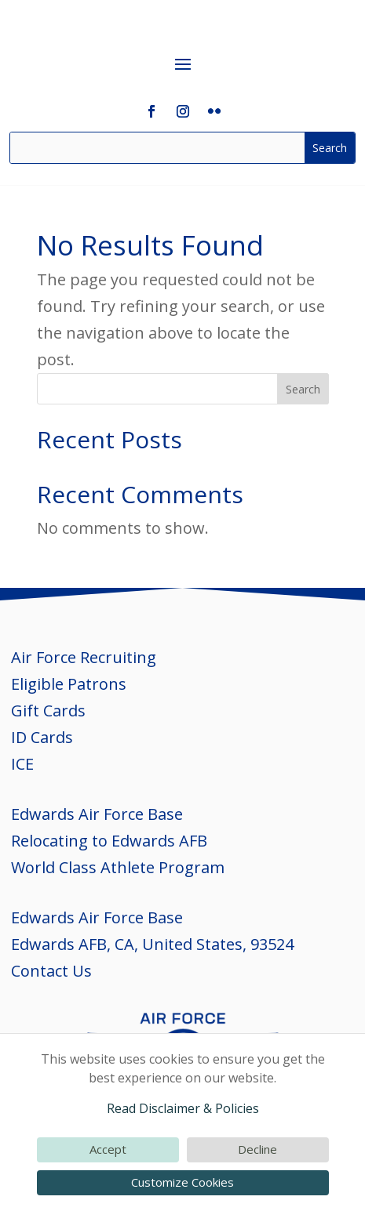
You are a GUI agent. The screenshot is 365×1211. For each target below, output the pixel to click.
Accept (107, 1149)
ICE (22, 763)
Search (303, 389)
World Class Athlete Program (117, 867)
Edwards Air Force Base (97, 814)
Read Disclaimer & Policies (183, 1108)
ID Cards (42, 737)
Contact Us (51, 970)
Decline (257, 1149)
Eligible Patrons (68, 683)
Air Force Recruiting (83, 657)
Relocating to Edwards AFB (109, 840)
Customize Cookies (182, 1182)
